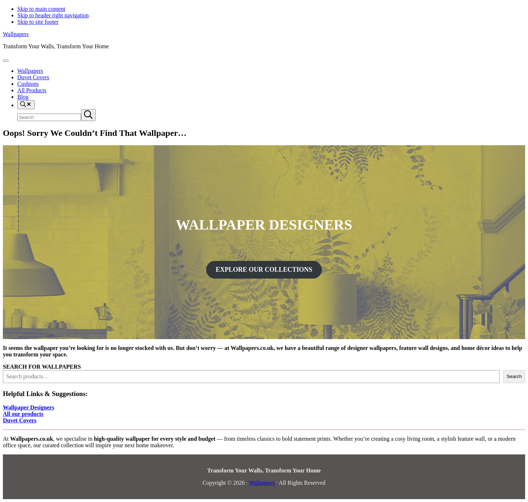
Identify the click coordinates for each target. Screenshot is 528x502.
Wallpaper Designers (28, 407)
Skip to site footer (37, 22)
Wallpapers (16, 34)
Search (514, 376)
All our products (23, 414)
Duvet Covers (19, 420)
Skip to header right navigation (53, 15)
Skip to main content (41, 9)
